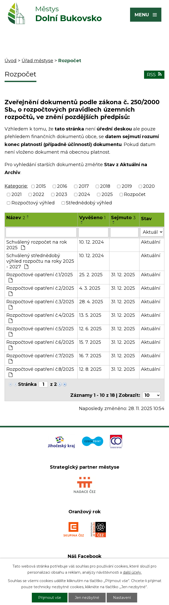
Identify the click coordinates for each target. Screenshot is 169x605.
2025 (107, 195)
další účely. (132, 572)
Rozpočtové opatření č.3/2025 (40, 304)
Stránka (27, 384)
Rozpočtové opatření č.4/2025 (40, 317)
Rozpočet (135, 195)
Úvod (11, 60)
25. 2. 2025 (91, 275)
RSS (154, 74)
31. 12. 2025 (123, 275)
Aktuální (150, 242)
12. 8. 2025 (90, 369)
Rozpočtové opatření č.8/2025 (40, 371)
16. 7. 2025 (90, 356)
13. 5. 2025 (90, 315)
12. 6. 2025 (90, 329)
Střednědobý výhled (89, 203)
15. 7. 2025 (90, 342)
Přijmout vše (49, 597)
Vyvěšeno (92, 217)
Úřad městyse (37, 60)
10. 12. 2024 (91, 242)
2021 (16, 195)
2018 (105, 186)
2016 (62, 186)
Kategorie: (16, 186)
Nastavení (122, 597)
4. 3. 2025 (89, 288)
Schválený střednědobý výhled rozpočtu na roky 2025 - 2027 (40, 261)
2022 (38, 195)
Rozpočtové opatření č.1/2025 (39, 277)
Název (15, 217)
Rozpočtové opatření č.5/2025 (40, 331)
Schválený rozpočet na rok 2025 (36, 245)
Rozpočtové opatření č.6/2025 (40, 344)
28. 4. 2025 (91, 302)
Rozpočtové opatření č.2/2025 (40, 290)
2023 (61, 195)
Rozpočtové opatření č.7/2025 (40, 358)
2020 (149, 186)
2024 (84, 195)
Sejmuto (123, 217)
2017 (84, 186)
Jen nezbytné (87, 597)
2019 (127, 186)
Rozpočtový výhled (33, 203)
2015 (41, 186)
